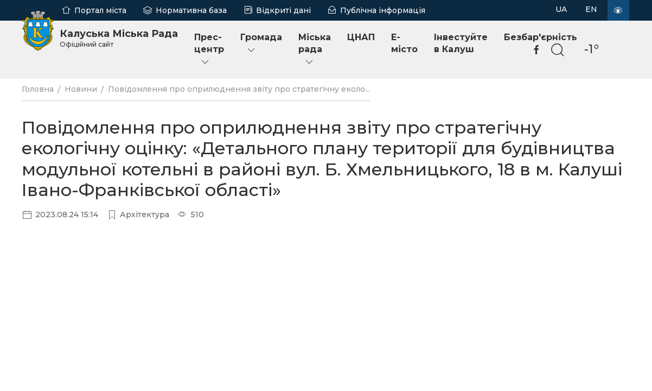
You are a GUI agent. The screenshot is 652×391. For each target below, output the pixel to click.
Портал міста (100, 10)
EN (591, 9)
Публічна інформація (382, 10)
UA (561, 9)
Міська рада (314, 49)
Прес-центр (209, 49)
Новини (81, 89)
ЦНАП (361, 37)
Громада (261, 43)
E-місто (404, 43)
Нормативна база (191, 10)
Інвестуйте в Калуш (461, 43)
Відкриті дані (283, 10)
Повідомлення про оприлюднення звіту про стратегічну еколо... (239, 89)
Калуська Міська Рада (119, 38)
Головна (38, 89)
